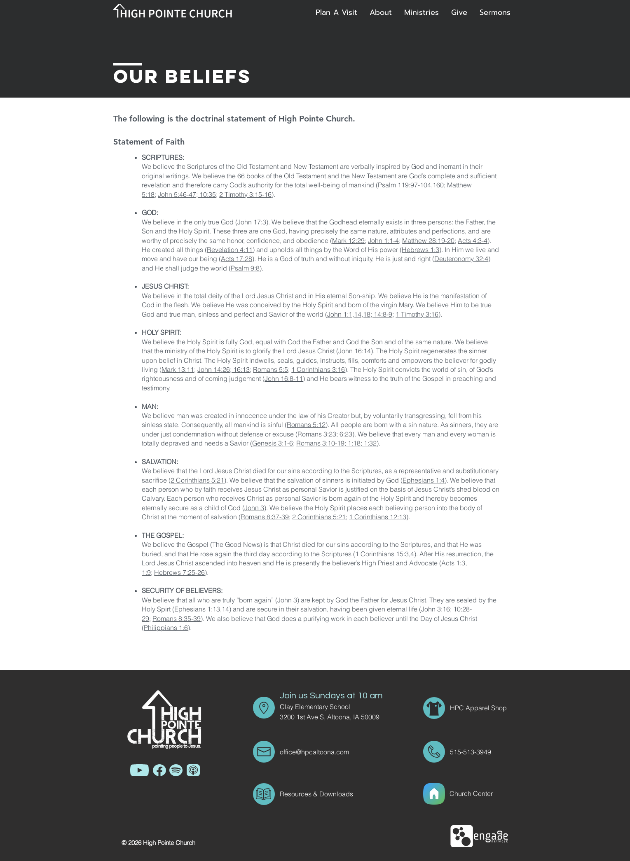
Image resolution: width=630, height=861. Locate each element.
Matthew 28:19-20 (428, 240)
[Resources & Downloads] (329, 794)
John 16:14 (354, 351)
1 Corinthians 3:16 (318, 369)
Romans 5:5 (270, 369)
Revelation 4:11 (230, 249)
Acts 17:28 (236, 258)
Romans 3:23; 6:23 (324, 434)
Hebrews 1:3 (420, 249)
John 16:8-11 (284, 378)
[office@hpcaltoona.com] (329, 752)
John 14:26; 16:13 (223, 369)
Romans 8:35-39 (176, 618)
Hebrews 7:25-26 (179, 572)
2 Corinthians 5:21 (197, 480)
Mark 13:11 (178, 369)
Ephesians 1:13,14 (201, 609)
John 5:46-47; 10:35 (187, 194)
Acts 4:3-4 (472, 240)
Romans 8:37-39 (265, 517)
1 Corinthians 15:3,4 (384, 554)
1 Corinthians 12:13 (377, 517)
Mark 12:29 (348, 240)
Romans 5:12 (306, 424)
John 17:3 (251, 222)
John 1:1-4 (383, 240)
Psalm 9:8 (245, 268)
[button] (380, 12)
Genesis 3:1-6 (272, 443)
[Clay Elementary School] (329, 706)
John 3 (254, 508)
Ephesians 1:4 (424, 480)
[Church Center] (481, 793)
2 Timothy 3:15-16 (245, 194)
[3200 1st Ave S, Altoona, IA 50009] (335, 717)
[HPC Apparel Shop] (479, 708)
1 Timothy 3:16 (417, 314)
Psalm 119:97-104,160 (411, 185)
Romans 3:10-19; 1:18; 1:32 (336, 443)
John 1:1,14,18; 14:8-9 (359, 314)
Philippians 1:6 (166, 627)
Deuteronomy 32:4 (461, 258)
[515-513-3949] (473, 752)
